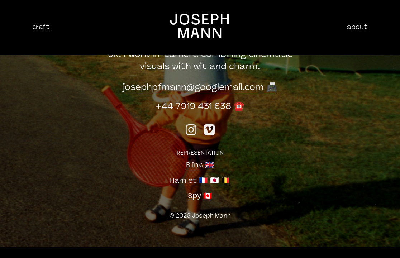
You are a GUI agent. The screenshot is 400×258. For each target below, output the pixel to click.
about (357, 27)
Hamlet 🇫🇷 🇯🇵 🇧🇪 (200, 181)
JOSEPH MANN (200, 27)
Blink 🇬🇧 (200, 165)
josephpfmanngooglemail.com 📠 (200, 87)
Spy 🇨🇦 (200, 196)
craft (40, 27)
